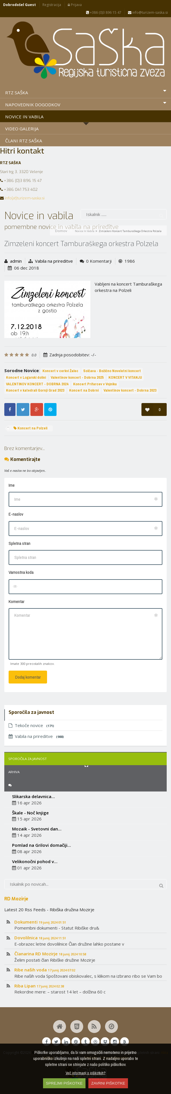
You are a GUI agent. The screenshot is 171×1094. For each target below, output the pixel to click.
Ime (12, 485)
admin (16, 261)
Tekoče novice (31, 725)
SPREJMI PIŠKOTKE (64, 1083)
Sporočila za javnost (27, 759)
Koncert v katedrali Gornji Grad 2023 (35, 390)
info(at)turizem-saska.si (24, 198)
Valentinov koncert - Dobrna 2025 (77, 377)
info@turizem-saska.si (148, 12)
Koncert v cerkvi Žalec (60, 370)
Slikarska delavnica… (33, 796)
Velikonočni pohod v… (34, 861)
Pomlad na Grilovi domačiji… (41, 845)
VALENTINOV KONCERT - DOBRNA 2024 (37, 384)
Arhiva (14, 772)
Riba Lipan (39, 986)
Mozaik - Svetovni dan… (36, 829)
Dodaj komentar (28, 677)
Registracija (51, 4)
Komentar (16, 601)
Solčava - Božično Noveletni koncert (112, 370)
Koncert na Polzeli (30, 428)
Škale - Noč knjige (30, 813)
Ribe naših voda (44, 970)
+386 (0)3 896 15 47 (103, 12)
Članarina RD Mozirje (50, 953)
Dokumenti (40, 922)
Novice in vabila (84, 231)
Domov (61, 231)
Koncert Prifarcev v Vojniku (95, 384)
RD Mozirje (16, 898)
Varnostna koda (21, 572)
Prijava (75, 4)
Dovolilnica (40, 937)
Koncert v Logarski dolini (26, 377)
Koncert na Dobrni (84, 390)
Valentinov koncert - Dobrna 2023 (130, 390)
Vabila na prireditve (54, 261)
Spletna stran (19, 543)
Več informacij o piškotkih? (86, 1072)
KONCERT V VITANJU (125, 377)
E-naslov (16, 514)
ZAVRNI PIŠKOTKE (108, 1083)
